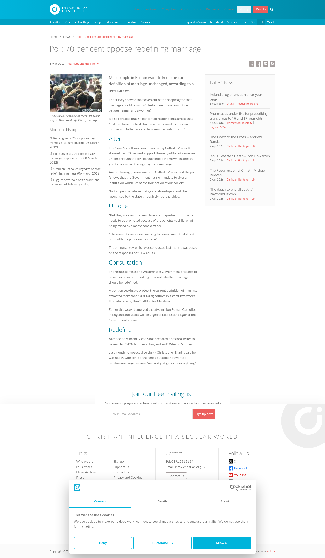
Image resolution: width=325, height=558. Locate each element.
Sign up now (204, 414)
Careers (229, 9)
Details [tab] (162, 501)
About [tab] (224, 501)
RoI (261, 22)
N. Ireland (216, 22)
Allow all (222, 543)
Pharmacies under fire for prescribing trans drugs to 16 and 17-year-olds (238, 115)
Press (80, 477)
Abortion (55, 22)
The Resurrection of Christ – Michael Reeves (238, 172)
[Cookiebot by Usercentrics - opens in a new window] (233, 488)
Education (112, 22)
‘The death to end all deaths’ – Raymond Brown (232, 191)
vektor (271, 551)
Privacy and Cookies (127, 477)
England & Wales (195, 22)
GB (253, 22)
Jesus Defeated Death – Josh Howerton (240, 156)
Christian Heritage (77, 22)
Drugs (97, 22)
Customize (162, 543)
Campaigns (169, 9)
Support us (121, 467)
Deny (103, 543)
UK (244, 22)
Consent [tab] (100, 501)
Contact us (121, 472)
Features (151, 9)
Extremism (130, 22)
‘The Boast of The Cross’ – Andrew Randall (236, 139)
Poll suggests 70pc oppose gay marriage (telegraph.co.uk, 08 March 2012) (74, 142)
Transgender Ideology (239, 122)
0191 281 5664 (182, 461)
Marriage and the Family (83, 63)
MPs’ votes (84, 467)
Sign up (244, 9)
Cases (185, 9)
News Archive (86, 472)
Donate (261, 9)
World (271, 22)
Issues (197, 9)
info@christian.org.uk (190, 467)
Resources (212, 9)
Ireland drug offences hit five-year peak (236, 96)
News (137, 9)
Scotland (232, 22)
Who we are (84, 461)
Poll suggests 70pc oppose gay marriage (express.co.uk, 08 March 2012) (73, 158)
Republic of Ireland (247, 103)
